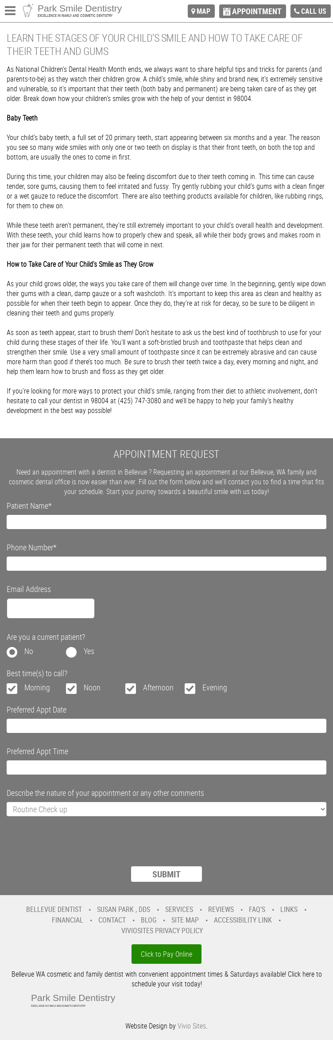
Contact (112, 920)
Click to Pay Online (166, 954)
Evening (214, 687)
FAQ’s (257, 909)
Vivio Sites (192, 1026)
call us (313, 11)
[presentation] (74, 847)
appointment (257, 11)
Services (179, 909)
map (203, 11)
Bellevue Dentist (54, 909)
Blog (148, 920)
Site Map (185, 920)
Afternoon (158, 687)
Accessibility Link (243, 920)
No (28, 651)
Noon (92, 687)
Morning (37, 687)
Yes (89, 651)
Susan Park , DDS (123, 909)
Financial (67, 920)
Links (289, 909)
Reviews (221, 909)
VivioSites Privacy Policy (162, 930)
